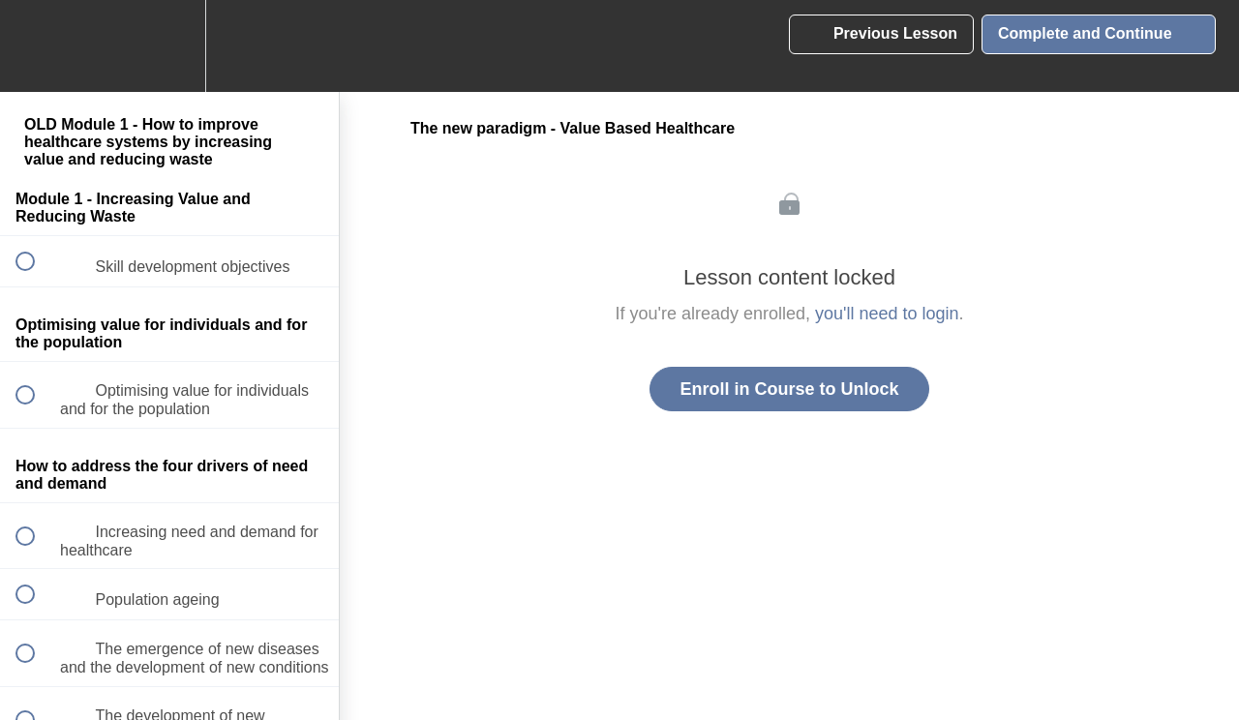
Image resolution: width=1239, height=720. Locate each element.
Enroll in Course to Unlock (789, 389)
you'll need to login (887, 313)
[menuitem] (169, 46)
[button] (36, 46)
